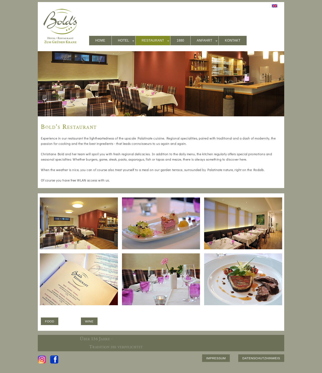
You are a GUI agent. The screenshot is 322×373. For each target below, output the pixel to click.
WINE (89, 321)
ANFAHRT (207, 41)
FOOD (49, 321)
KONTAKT (232, 40)
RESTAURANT (155, 41)
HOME (100, 40)
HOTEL (126, 41)
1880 (180, 40)
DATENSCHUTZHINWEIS (261, 358)
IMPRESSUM (216, 358)
